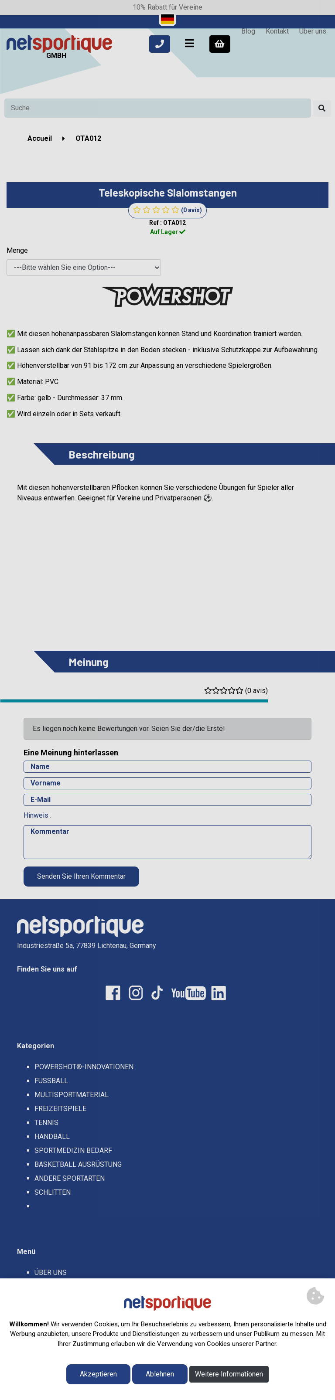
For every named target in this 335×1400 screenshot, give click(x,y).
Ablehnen (160, 1374)
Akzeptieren (98, 1374)
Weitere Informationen (229, 1374)
